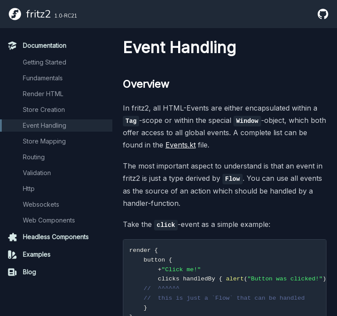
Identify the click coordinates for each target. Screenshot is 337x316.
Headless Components (48, 237)
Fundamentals (43, 78)
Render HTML (43, 93)
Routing (34, 157)
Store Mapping (44, 141)
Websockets (41, 204)
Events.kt (180, 144)
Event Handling (44, 125)
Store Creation (44, 109)
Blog (21, 272)
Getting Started (44, 62)
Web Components (49, 220)
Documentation (36, 45)
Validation (37, 172)
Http (29, 188)
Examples (28, 254)
